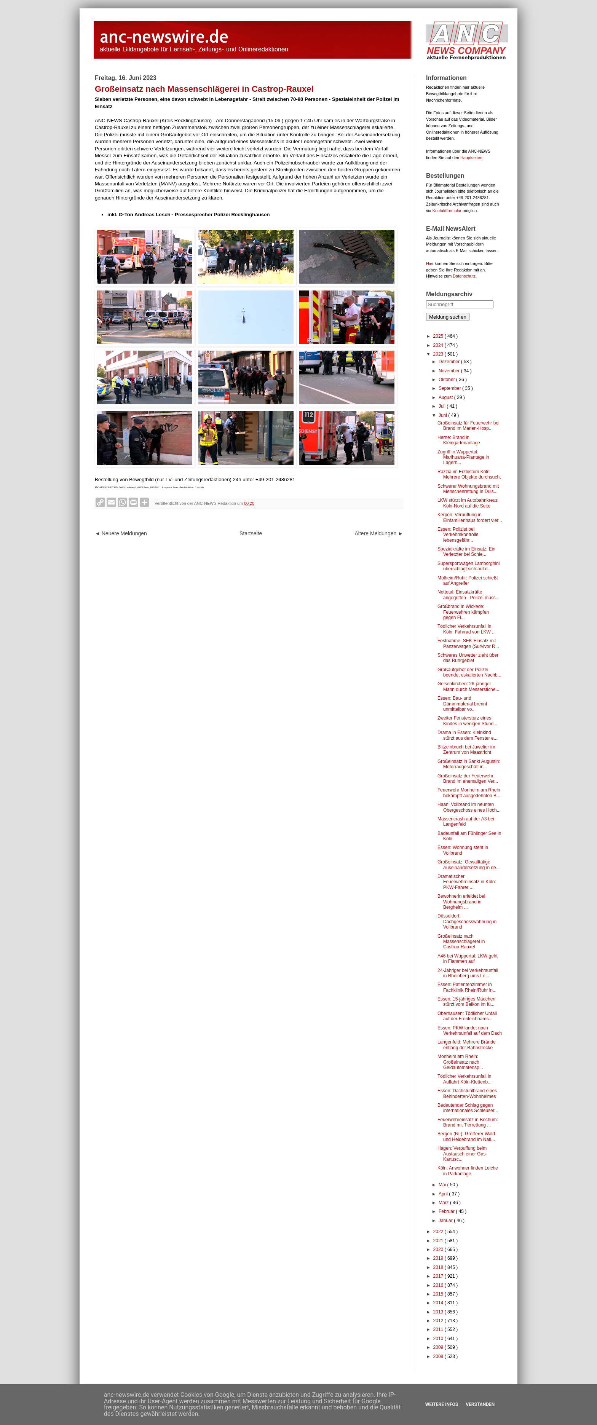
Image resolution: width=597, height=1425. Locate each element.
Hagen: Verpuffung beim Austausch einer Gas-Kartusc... (462, 1154)
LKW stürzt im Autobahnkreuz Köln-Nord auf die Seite (467, 503)
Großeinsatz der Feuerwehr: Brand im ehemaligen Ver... (467, 778)
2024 (439, 345)
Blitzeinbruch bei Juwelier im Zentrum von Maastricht (466, 749)
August (446, 397)
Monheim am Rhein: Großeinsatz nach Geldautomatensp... (460, 1062)
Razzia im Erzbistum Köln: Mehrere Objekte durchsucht (469, 474)
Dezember (450, 361)
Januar (446, 1220)
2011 (439, 1329)
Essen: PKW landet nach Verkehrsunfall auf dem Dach (469, 1030)
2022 (439, 1231)
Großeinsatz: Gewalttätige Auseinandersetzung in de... (468, 864)
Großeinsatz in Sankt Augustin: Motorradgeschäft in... (468, 764)
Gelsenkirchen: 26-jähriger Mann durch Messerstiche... (468, 686)
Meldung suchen (447, 317)
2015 (439, 1294)
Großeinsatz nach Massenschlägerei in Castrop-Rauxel (461, 942)
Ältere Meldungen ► (379, 533)
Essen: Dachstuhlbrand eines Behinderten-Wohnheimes (467, 1093)
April (444, 1194)
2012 (439, 1320)
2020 (439, 1249)
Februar (447, 1211)
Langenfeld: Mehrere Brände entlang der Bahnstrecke (466, 1044)
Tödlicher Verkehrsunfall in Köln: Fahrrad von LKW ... (466, 629)
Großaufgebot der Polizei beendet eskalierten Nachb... (469, 672)
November (450, 370)
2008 (439, 1356)
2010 (439, 1338)
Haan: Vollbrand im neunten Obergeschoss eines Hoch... (469, 807)
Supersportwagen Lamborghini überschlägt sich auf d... (468, 566)
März (444, 1202)
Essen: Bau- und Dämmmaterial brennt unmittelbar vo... (462, 704)
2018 (439, 1267)
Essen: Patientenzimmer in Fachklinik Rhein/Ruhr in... (466, 987)
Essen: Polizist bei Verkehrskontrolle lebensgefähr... (458, 535)
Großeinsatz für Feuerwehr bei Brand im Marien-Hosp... (468, 425)
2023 (439, 354)
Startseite (250, 533)
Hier (430, 263)
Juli (443, 406)
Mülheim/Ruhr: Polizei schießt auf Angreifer (467, 580)
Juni (443, 415)
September (450, 388)
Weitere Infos (441, 1404)
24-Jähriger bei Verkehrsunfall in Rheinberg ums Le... (467, 973)
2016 (439, 1285)
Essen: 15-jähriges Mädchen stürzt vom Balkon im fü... (466, 1001)
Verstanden (480, 1404)
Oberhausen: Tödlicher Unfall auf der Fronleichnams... (467, 1016)
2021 (439, 1240)
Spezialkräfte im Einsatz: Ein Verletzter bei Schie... (466, 551)
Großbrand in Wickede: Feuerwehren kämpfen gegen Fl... (463, 612)
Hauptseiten (471, 157)
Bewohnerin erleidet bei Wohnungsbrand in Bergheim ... (461, 902)
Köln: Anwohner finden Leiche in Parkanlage (467, 1170)
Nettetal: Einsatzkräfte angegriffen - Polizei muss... (468, 594)
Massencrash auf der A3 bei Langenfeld (465, 821)
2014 (439, 1302)
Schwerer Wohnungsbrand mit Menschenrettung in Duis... (468, 489)
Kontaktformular (447, 210)
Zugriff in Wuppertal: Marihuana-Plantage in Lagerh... (463, 457)
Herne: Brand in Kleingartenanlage (458, 440)
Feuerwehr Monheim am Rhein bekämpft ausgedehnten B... (468, 792)
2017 (439, 1276)
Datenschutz (464, 276)
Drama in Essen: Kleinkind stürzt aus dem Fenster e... (467, 735)
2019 (439, 1258)
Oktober (447, 379)
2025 (439, 336)
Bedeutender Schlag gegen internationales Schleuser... (467, 1108)
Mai (443, 1184)
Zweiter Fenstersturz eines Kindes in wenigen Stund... (467, 720)
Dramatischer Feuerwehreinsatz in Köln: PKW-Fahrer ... (466, 882)
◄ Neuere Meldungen (121, 533)
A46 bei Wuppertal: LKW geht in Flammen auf (467, 958)
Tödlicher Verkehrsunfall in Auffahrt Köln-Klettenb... (464, 1079)
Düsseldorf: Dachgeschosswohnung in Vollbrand (466, 921)
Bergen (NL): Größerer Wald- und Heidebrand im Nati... (466, 1136)
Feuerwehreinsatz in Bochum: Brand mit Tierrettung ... (467, 1122)
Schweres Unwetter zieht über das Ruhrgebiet (467, 658)
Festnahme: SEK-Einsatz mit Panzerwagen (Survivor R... (468, 643)
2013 (439, 1312)
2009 (439, 1347)
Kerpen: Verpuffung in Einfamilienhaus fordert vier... (469, 517)
